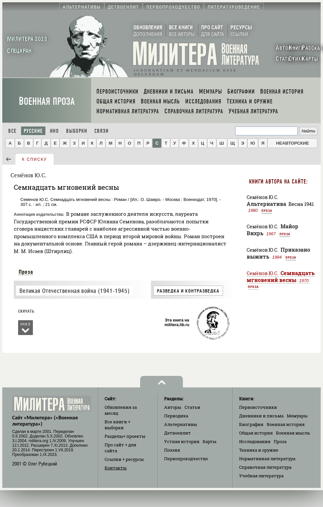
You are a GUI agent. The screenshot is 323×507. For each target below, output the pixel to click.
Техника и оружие (258, 450)
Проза (26, 272)
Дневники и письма (261, 416)
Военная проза (47, 101)
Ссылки (124, 459)
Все (12, 130)
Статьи (192, 407)
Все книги (117, 425)
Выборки (76, 130)
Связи (101, 130)
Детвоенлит (177, 433)
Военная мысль (293, 433)
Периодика (176, 416)
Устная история (181, 441)
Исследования (254, 441)
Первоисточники (258, 407)
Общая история (256, 433)
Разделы (125, 436)
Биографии (251, 424)
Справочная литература (265, 467)
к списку (34, 159)
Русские (33, 130)
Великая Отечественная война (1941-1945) (74, 290)
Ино (54, 130)
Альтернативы (180, 424)
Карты (209, 441)
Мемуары (297, 416)
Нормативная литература (267, 459)
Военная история (286, 424)
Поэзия (172, 450)
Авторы (172, 407)
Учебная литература (261, 476)
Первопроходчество (186, 459)
